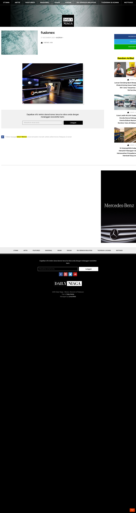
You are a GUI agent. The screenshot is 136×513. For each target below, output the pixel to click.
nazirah (59, 38)
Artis (17, 2)
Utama (6, 2)
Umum (57, 2)
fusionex (48, 33)
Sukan (68, 2)
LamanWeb (72, 296)
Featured (30, 2)
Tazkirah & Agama (110, 2)
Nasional (44, 2)
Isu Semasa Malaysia (86, 2)
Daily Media (70, 294)
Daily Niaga (68, 21)
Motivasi (128, 2)
